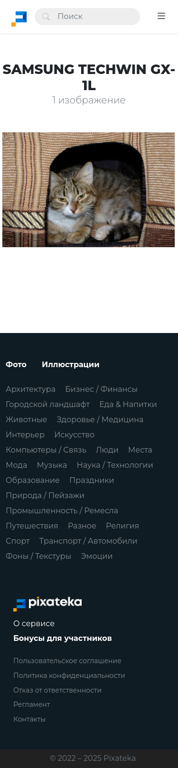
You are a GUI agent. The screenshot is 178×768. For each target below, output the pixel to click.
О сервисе (34, 623)
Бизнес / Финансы (101, 389)
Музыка (52, 465)
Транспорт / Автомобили (88, 541)
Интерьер (25, 434)
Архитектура (31, 389)
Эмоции (96, 556)
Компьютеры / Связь (46, 449)
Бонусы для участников (62, 638)
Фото (16, 364)
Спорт (18, 541)
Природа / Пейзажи (45, 495)
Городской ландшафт (48, 404)
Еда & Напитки (128, 404)
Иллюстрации (71, 364)
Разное (82, 525)
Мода (16, 465)
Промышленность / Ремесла (62, 510)
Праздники (91, 480)
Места (140, 449)
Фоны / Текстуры (38, 556)
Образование (33, 480)
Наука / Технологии (115, 465)
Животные (26, 419)
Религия (122, 525)
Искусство (74, 434)
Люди (107, 449)
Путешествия (32, 525)
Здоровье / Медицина (100, 419)
